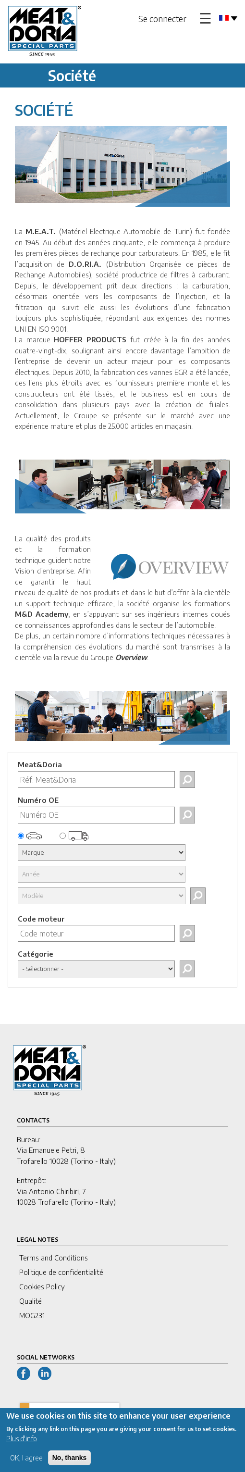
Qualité (30, 1301)
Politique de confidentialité (61, 1272)
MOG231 (32, 1315)
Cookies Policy (42, 1286)
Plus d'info (21, 1443)
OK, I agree (26, 1463)
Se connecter (162, 18)
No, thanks (69, 1462)
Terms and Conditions (53, 1257)
